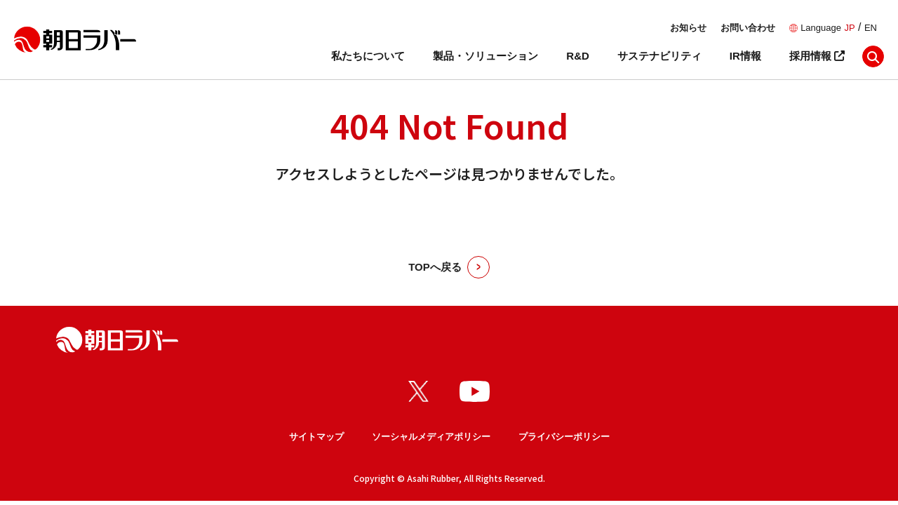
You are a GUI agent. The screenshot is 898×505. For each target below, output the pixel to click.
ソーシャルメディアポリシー (431, 436)
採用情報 (817, 56)
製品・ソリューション (485, 56)
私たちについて (368, 56)
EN (870, 27)
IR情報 (745, 56)
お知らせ (688, 27)
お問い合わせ (748, 27)
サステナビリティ (659, 56)
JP (849, 27)
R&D (577, 56)
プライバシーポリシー (564, 436)
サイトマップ (316, 436)
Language (820, 27)
